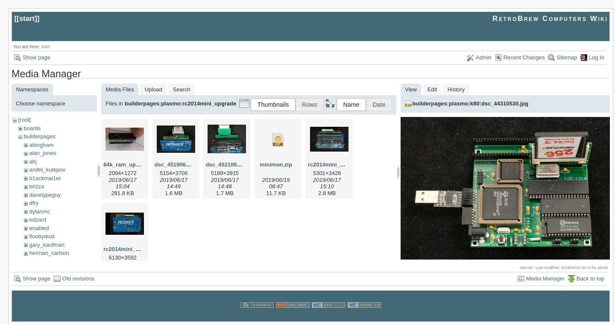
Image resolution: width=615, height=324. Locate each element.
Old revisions (78, 277)
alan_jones (42, 153)
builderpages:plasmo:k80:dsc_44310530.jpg (471, 103)
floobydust (41, 236)
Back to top (590, 277)
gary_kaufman (46, 245)
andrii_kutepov (47, 169)
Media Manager (545, 277)
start (27, 19)
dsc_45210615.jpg (229, 164)
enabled (39, 228)
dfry (33, 203)
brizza (36, 186)
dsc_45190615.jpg (178, 164)
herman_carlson (49, 253)
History (456, 89)
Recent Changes (524, 57)
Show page (36, 57)
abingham (41, 145)
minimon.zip (276, 164)
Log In (596, 57)
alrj (32, 161)
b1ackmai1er (45, 178)
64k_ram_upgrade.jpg (132, 164)
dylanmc (39, 211)
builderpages (39, 136)
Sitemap (566, 57)
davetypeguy (45, 195)
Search (181, 89)
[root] (24, 120)
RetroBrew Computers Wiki (550, 19)
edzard (37, 219)
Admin (484, 57)
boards (32, 128)
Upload (153, 89)
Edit (432, 89)
